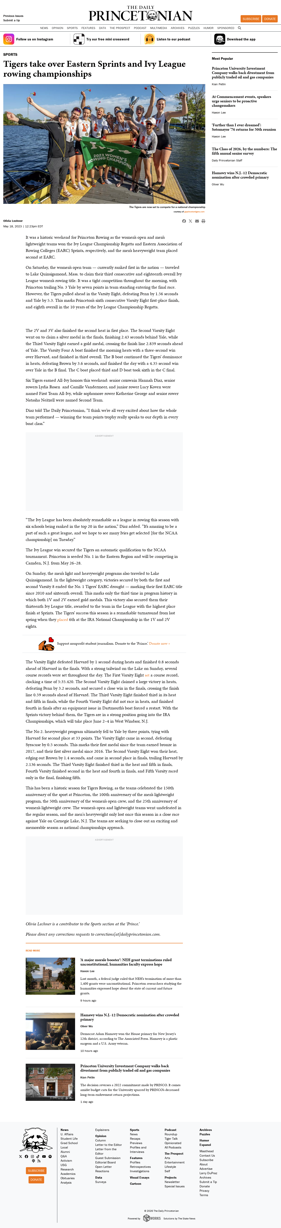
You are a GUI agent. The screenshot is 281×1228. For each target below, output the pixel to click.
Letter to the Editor (108, 1144)
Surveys (100, 1181)
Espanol (205, 1144)
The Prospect (174, 1153)
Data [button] (102, 28)
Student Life (69, 1138)
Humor (209, 28)
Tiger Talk (171, 1138)
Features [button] (88, 28)
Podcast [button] (140, 28)
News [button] (44, 28)
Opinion (100, 1136)
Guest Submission (108, 1158)
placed (63, 619)
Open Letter (103, 1166)
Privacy (204, 1190)
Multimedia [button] (158, 28)
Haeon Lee (219, 112)
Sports (134, 1129)
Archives (177, 28)
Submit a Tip (208, 1181)
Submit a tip (11, 20)
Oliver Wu (218, 184)
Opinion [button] (57, 28)
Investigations (139, 1171)
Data (98, 1177)
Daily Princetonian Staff (227, 160)
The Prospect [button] (120, 28)
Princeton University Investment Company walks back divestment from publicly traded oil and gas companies (243, 72)
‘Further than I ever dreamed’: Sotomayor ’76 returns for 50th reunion (244, 127)
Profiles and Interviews (138, 1149)
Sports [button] (72, 28)
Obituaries (68, 1178)
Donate (270, 19)
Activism (66, 1160)
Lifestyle (170, 1166)
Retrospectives (140, 1166)
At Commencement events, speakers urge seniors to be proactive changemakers (241, 101)
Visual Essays (139, 1177)
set (147, 675)
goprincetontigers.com (194, 211)
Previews (136, 1143)
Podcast (170, 1129)
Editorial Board (105, 1162)
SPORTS (10, 54)
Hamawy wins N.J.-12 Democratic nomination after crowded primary (240, 175)
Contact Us (207, 1155)
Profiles (135, 1162)
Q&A (64, 1156)
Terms (204, 1195)
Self (167, 1171)
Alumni (65, 1151)
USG (64, 1165)
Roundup (171, 1134)
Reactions (102, 1171)
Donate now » (159, 643)
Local (64, 1147)
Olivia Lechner (13, 221)
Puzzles (194, 28)
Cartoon (135, 1183)
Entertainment (175, 1162)
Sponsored (225, 28)
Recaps (135, 1138)
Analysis (66, 1182)
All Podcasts (173, 1147)
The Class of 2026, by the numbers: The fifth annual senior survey (244, 151)
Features (136, 1158)
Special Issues (175, 1186)
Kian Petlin (219, 84)
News (64, 1129)
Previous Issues (13, 16)
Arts (167, 1158)
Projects (171, 1177)
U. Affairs (67, 1134)
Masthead (207, 1151)
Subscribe (251, 19)
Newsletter (172, 1181)
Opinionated (173, 1143)
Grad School (69, 1143)
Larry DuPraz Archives (208, 1175)
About (204, 1164)
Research (67, 1169)
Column (100, 1140)
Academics (68, 1173)
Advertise (206, 1168)
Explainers (102, 1129)
